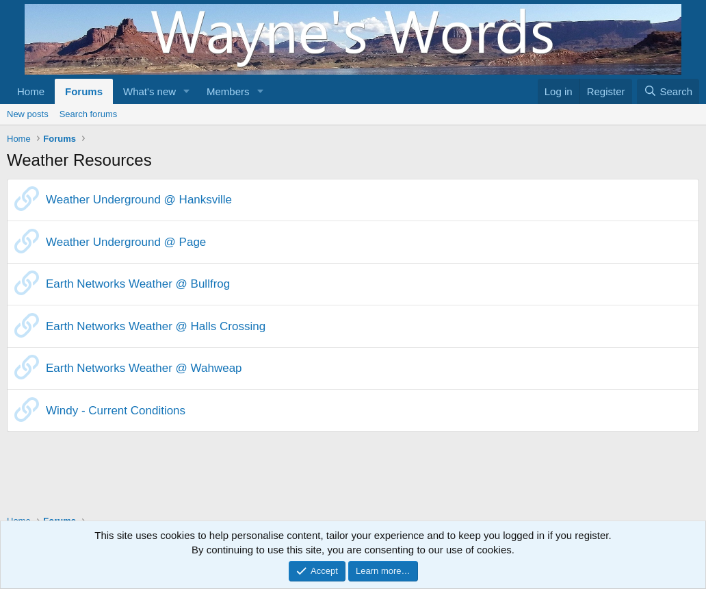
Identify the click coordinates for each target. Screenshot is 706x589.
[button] (186, 91)
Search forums (89, 114)
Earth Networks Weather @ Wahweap (144, 368)
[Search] (668, 91)
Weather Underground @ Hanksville (139, 199)
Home (30, 91)
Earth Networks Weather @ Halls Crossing (155, 326)
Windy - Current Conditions (115, 410)
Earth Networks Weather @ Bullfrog (138, 283)
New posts (28, 114)
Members (228, 91)
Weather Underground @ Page (126, 242)
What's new (149, 91)
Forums (84, 91)
